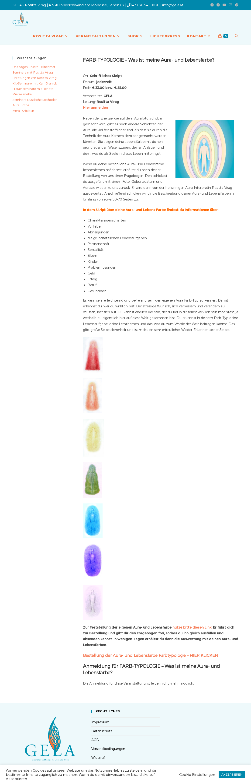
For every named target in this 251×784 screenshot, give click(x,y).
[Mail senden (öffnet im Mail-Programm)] (231, 5)
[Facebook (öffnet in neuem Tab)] (212, 5)
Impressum (100, 722)
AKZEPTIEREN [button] (231, 774)
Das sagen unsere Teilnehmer (34, 67)
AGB (95, 740)
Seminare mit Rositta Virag (33, 72)
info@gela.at (172, 5)
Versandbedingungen (108, 749)
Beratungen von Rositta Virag (35, 78)
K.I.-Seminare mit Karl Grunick (35, 83)
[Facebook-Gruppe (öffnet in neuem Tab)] (218, 5)
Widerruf (98, 757)
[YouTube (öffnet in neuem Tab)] (224, 5)
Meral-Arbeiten (23, 111)
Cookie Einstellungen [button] (197, 774)
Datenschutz (101, 731)
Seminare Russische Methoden (35, 100)
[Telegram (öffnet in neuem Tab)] (236, 5)
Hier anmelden (95, 107)
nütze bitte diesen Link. (192, 627)
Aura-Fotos (21, 105)
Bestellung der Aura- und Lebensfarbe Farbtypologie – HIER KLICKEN (150, 655)
